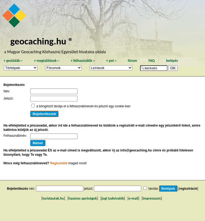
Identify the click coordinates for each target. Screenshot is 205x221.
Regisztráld (59, 163)
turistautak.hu (53, 198)
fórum (132, 60)
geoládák (13, 60)
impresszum (152, 198)
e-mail (133, 198)
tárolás (153, 188)
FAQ (151, 60)
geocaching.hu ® (41, 41)
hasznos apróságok (83, 198)
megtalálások (47, 60)
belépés (172, 60)
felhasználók (82, 60)
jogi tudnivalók (113, 198)
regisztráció (188, 188)
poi (111, 60)
